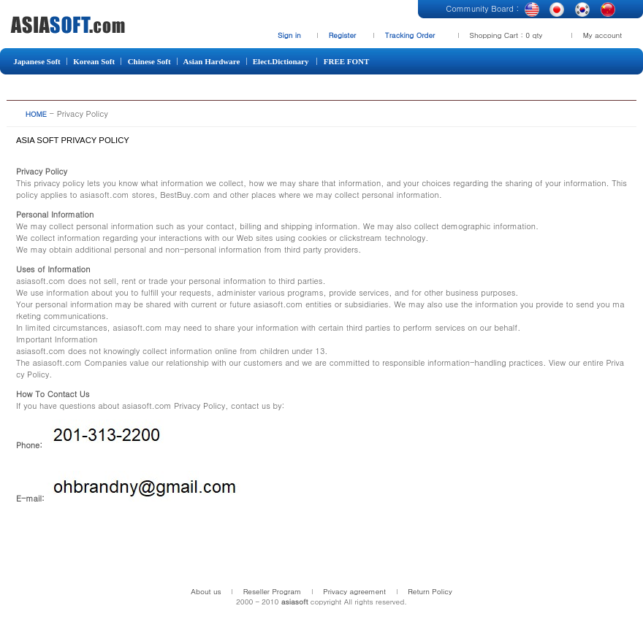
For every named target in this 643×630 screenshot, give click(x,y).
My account (603, 35)
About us (206, 591)
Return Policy (430, 591)
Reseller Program (272, 591)
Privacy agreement (354, 591)
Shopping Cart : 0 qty (506, 35)
